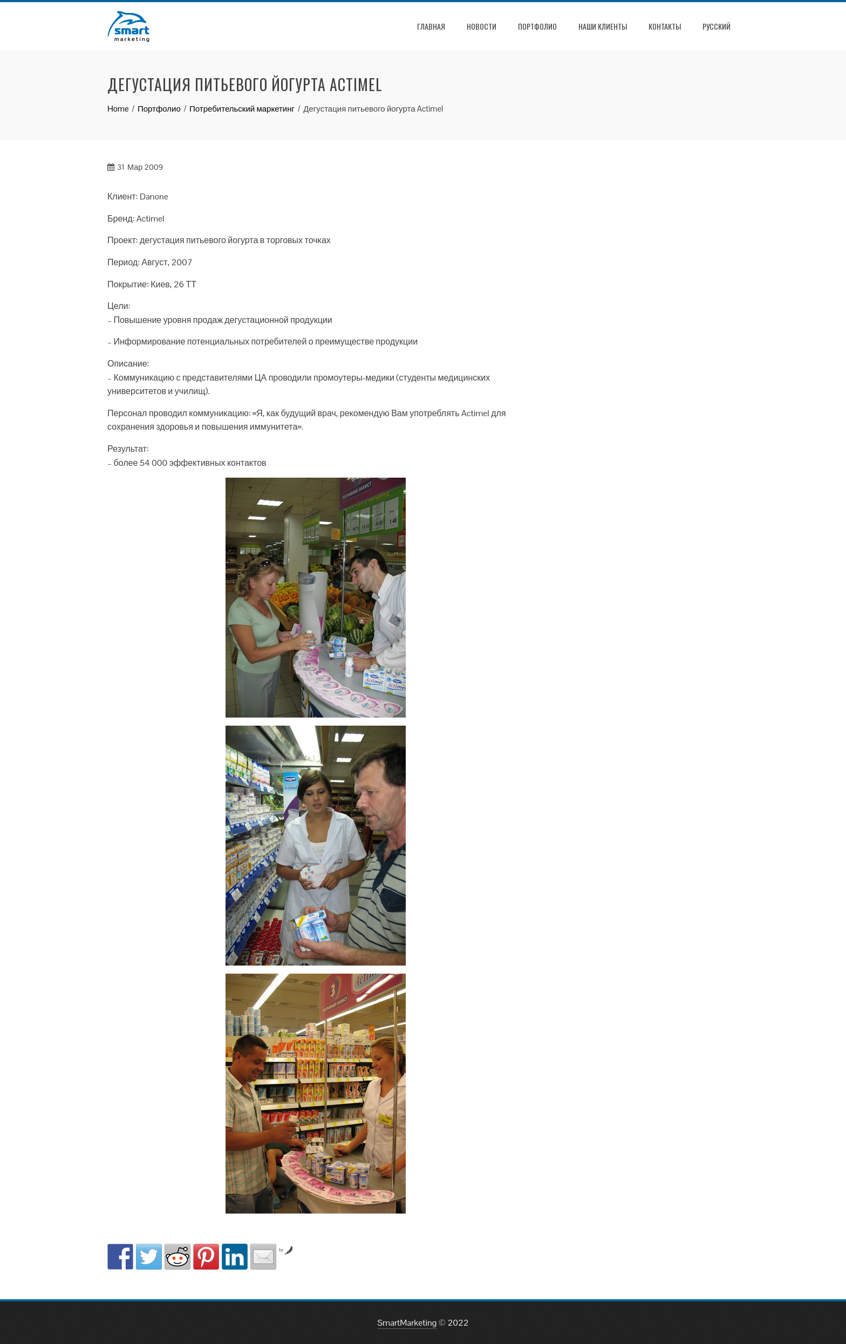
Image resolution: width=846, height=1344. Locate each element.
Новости (481, 26)
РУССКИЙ (716, 26)
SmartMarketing (407, 1322)
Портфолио (537, 26)
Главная (431, 26)
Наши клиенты (602, 26)
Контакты (665, 26)
